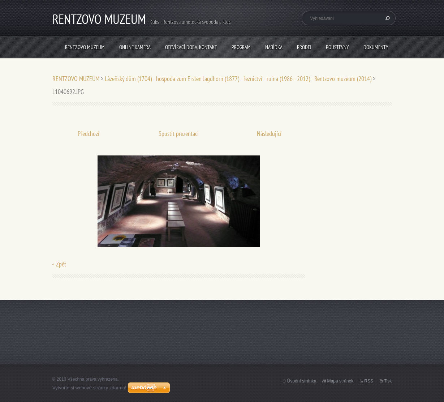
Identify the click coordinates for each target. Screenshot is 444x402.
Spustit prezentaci (179, 133)
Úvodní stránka (301, 381)
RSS (368, 381)
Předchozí (88, 133)
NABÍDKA (274, 47)
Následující (269, 133)
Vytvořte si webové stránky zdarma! (89, 387)
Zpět (61, 264)
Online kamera (135, 47)
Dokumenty (375, 47)
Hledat (386, 18)
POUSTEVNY (337, 47)
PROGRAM (241, 47)
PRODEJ (304, 47)
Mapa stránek (340, 381)
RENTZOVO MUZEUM (85, 47)
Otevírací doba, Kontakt (191, 47)
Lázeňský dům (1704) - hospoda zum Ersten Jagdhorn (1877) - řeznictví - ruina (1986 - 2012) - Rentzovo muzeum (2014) (238, 78)
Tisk (388, 381)
